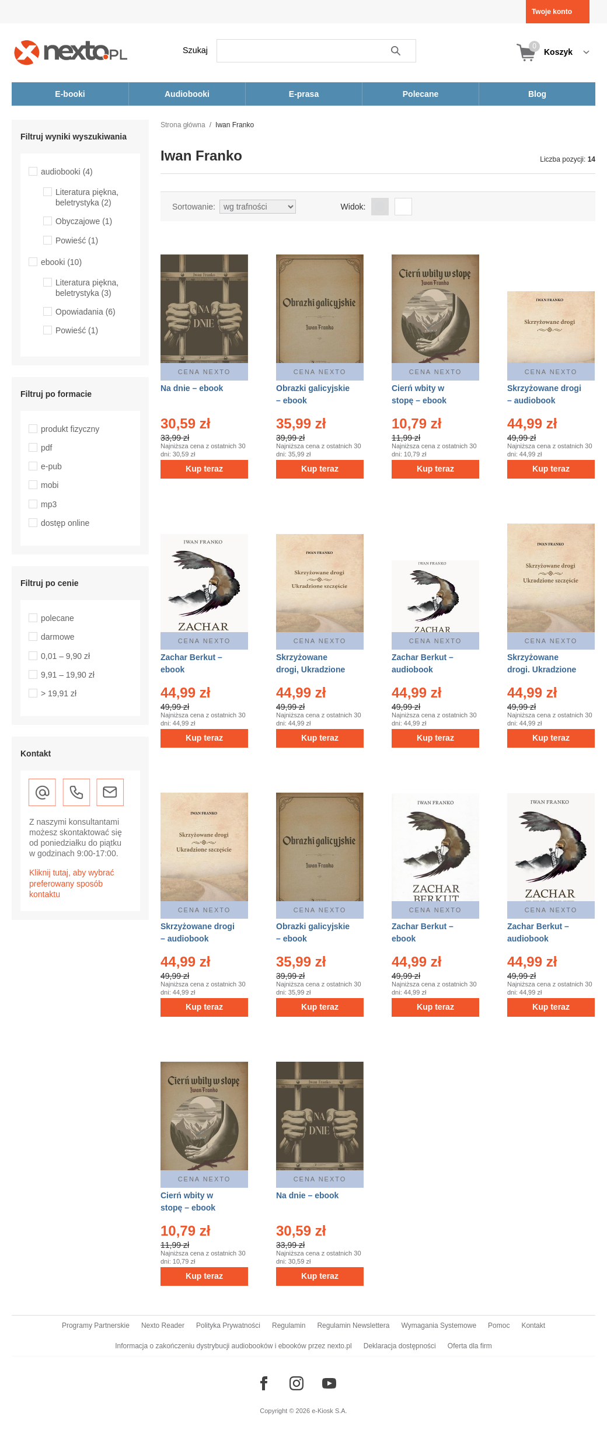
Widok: (353, 206)
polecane (57, 618)
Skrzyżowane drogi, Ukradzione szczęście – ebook (311, 669)
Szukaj (195, 50)
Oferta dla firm (470, 1346)
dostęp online (65, 523)
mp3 (49, 504)
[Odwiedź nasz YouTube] (329, 1383)
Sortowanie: (193, 206)
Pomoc (499, 1325)
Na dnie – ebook (192, 388)
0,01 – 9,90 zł (65, 656)
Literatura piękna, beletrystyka (86, 197)
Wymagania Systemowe (438, 1325)
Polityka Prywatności (228, 1325)
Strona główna (183, 125)
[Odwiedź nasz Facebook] (263, 1383)
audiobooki (67, 171)
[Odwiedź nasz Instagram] (296, 1383)
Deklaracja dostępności (400, 1346)
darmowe (58, 636)
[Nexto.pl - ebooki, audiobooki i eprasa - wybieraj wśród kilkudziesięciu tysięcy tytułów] (71, 52)
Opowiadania (85, 311)
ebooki (61, 262)
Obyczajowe (83, 221)
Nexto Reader (162, 1325)
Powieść (76, 240)
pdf (46, 447)
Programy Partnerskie (96, 1325)
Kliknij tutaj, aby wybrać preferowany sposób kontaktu (71, 883)
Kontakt (533, 1325)
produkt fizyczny (70, 429)
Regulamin (288, 1325)
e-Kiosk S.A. (329, 1410)
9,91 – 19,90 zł (68, 674)
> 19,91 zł (58, 693)
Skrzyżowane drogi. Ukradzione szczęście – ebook (542, 669)
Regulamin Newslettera (353, 1325)
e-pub (51, 466)
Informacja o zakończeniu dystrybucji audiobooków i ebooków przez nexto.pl (233, 1346)
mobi (49, 485)
